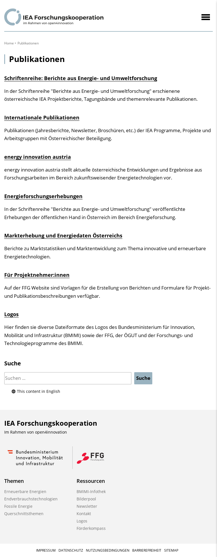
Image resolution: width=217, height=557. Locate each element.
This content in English (35, 391)
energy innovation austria (37, 156)
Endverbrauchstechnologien (31, 499)
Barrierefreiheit (146, 550)
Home (9, 43)
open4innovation (51, 432)
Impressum (46, 550)
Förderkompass (91, 528)
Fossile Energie (18, 506)
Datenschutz (70, 550)
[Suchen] (67, 378)
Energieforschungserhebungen (43, 196)
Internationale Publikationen (41, 117)
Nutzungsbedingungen (107, 550)
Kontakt (84, 513)
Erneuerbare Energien (25, 491)
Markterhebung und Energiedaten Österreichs (63, 235)
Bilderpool (86, 499)
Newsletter (87, 506)
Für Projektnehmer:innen (37, 274)
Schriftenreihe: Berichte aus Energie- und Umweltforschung (80, 78)
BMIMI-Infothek (91, 491)
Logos (11, 314)
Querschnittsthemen (24, 513)
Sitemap (171, 550)
